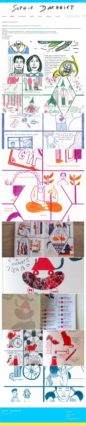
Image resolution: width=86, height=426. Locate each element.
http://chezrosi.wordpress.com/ (38, 31)
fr (4, 1)
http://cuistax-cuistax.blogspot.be (14, 28)
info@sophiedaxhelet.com (72, 418)
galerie (12, 16)
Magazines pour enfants (10, 22)
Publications (22, 16)
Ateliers (32, 16)
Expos (40, 16)
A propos (48, 16)
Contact (57, 16)
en (7, 1)
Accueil (4, 16)
